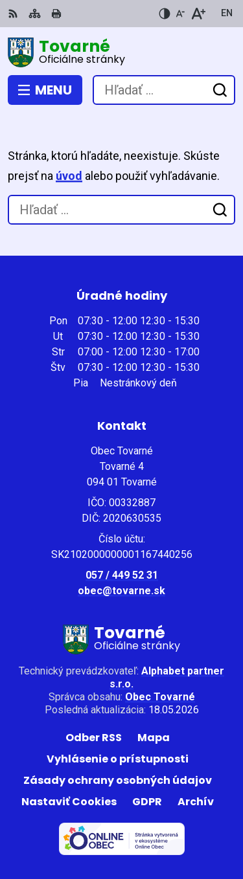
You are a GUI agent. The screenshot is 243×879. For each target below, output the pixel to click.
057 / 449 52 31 (122, 575)
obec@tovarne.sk (121, 590)
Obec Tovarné (160, 697)
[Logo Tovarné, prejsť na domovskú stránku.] (121, 52)
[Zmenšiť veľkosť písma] (180, 13)
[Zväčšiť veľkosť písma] (198, 13)
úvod (69, 176)
